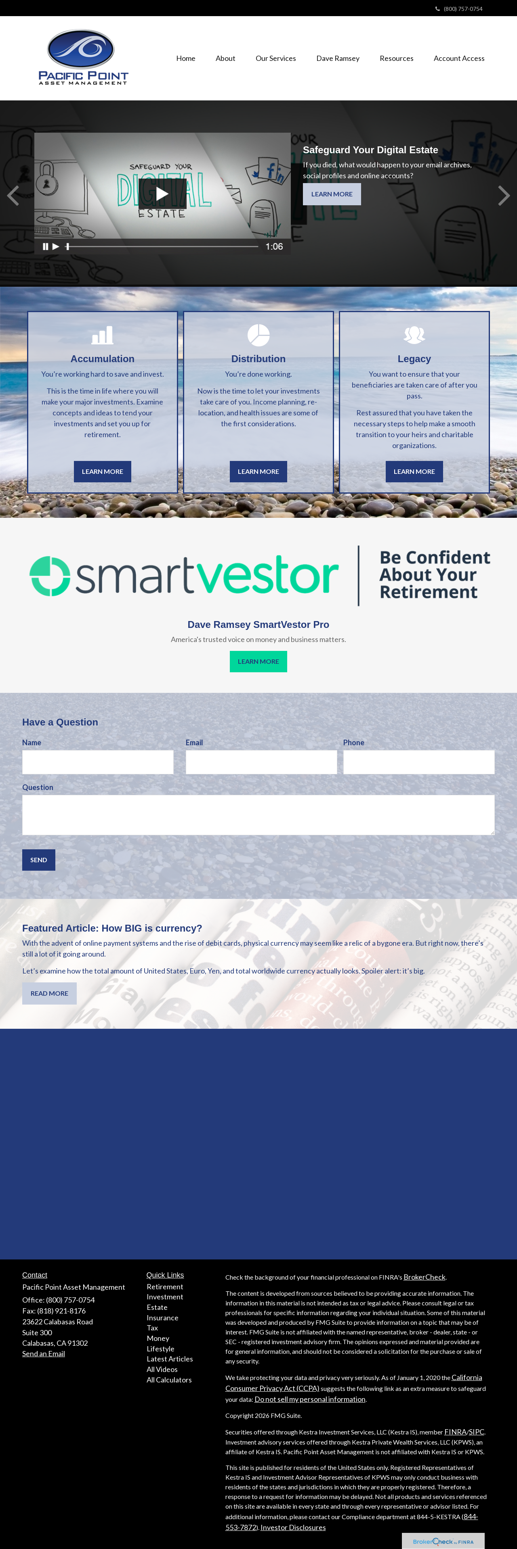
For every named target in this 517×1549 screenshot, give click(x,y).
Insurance (163, 1317)
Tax (152, 1327)
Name (31, 742)
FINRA (455, 1431)
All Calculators (169, 1379)
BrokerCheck (425, 1276)
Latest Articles (170, 1358)
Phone (353, 742)
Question (37, 787)
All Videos (162, 1369)
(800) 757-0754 (459, 8)
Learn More (332, 194)
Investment (165, 1296)
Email (194, 742)
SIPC (476, 1431)
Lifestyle (160, 1348)
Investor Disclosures (293, 1527)
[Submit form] (38, 860)
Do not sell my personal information (310, 1399)
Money (158, 1338)
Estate (157, 1307)
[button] (226, 58)
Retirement (165, 1286)
